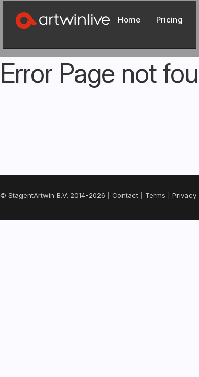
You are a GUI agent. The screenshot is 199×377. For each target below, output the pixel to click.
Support (99, 239)
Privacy (88, 228)
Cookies (124, 228)
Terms (57, 228)
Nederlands (98, 277)
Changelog (165, 228)
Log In (156, 16)
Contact (24, 228)
